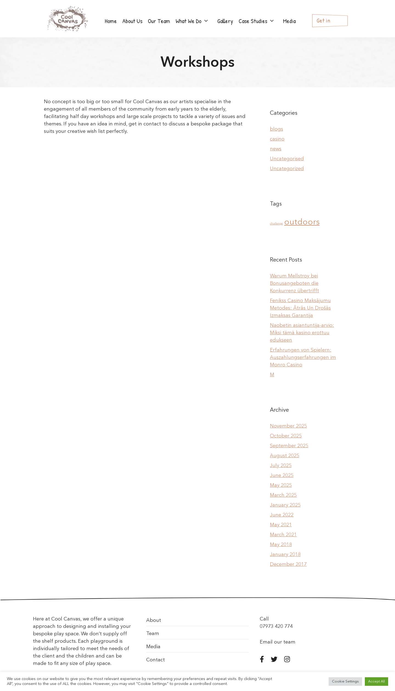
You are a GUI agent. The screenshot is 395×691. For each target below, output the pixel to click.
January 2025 (285, 505)
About (153, 620)
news (275, 149)
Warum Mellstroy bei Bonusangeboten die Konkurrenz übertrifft (294, 283)
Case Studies (259, 21)
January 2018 (285, 554)
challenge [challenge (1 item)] (276, 223)
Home (111, 21)
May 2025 (281, 485)
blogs (276, 129)
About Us (132, 21)
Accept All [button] (376, 681)
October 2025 (286, 436)
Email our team (277, 642)
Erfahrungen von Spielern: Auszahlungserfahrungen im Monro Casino (303, 357)
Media (289, 21)
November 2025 (288, 426)
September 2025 (289, 445)
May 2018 (281, 544)
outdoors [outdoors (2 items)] (302, 222)
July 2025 (281, 465)
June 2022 (282, 515)
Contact (155, 660)
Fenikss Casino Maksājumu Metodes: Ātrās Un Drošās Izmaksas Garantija (300, 308)
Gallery (225, 21)
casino (277, 139)
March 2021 (283, 534)
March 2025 (283, 495)
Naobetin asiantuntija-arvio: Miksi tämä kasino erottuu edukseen (302, 333)
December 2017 (288, 564)
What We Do (195, 21)
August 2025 (284, 455)
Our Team (159, 21)
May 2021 (281, 525)
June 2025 (282, 475)
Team (152, 633)
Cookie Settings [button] (345, 681)
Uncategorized (287, 168)
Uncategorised (287, 158)
